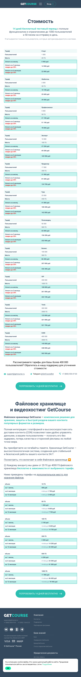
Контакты (37, 619)
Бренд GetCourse (39, 643)
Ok (8, 668)
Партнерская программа (42, 625)
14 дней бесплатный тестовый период (35, 28)
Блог (35, 637)
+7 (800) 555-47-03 (69, 374)
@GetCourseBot (47, 374)
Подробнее (47, 664)
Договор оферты (39, 657)
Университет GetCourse (41, 640)
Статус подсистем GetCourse (43, 646)
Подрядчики (38, 622)
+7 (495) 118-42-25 (24, 622)
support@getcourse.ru (16, 374)
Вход (50, 4)
